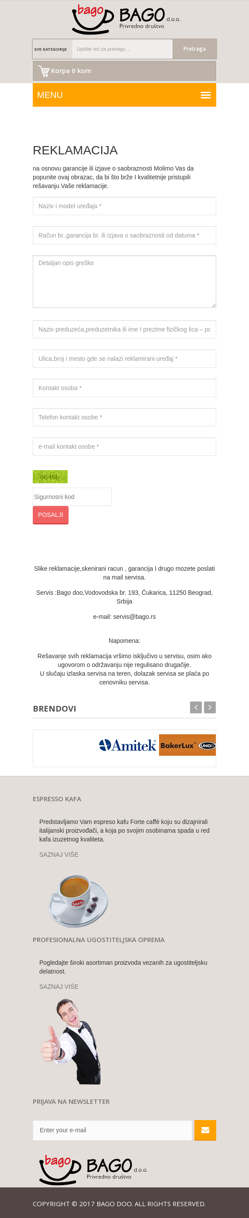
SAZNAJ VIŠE (58, 854)
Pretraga (194, 49)
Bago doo (114, 1205)
